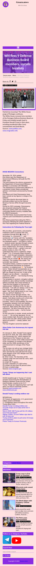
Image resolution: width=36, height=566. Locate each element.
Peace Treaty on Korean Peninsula (14, 421)
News (14, 75)
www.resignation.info (10, 131)
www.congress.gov (15, 369)
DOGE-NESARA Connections (13, 172)
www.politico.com (15, 129)
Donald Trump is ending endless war (16, 393)
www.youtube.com (15, 388)
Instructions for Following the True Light (17, 227)
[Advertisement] (18, 27)
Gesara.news (7, 75)
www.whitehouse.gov (10, 390)
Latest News (16, 463)
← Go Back (6, 555)
